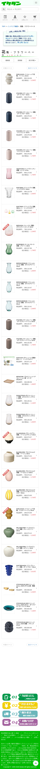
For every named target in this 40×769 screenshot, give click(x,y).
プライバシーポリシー (30, 733)
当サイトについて (26, 735)
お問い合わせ (22, 42)
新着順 (20, 60)
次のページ (32, 68)
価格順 (7, 60)
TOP (3, 26)
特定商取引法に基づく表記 (10, 733)
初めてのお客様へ (10, 735)
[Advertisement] (20, 668)
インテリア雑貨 (12, 26)
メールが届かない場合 (22, 737)
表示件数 (32, 60)
